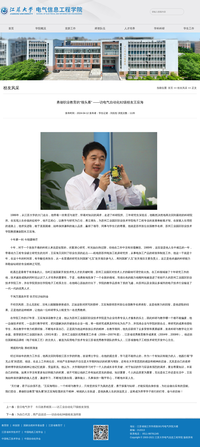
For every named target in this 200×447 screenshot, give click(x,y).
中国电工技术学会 (11, 438)
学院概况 (40, 28)
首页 (11, 28)
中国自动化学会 (32, 438)
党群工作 (70, 28)
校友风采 (182, 87)
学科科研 (159, 28)
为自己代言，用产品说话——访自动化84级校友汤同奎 (49, 414)
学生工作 (189, 28)
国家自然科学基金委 (34, 425)
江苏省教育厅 (55, 425)
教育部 (5, 425)
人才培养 (129, 28)
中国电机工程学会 (33, 432)
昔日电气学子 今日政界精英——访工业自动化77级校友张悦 (53, 407)
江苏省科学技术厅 (11, 432)
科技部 (16, 425)
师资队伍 (100, 28)
